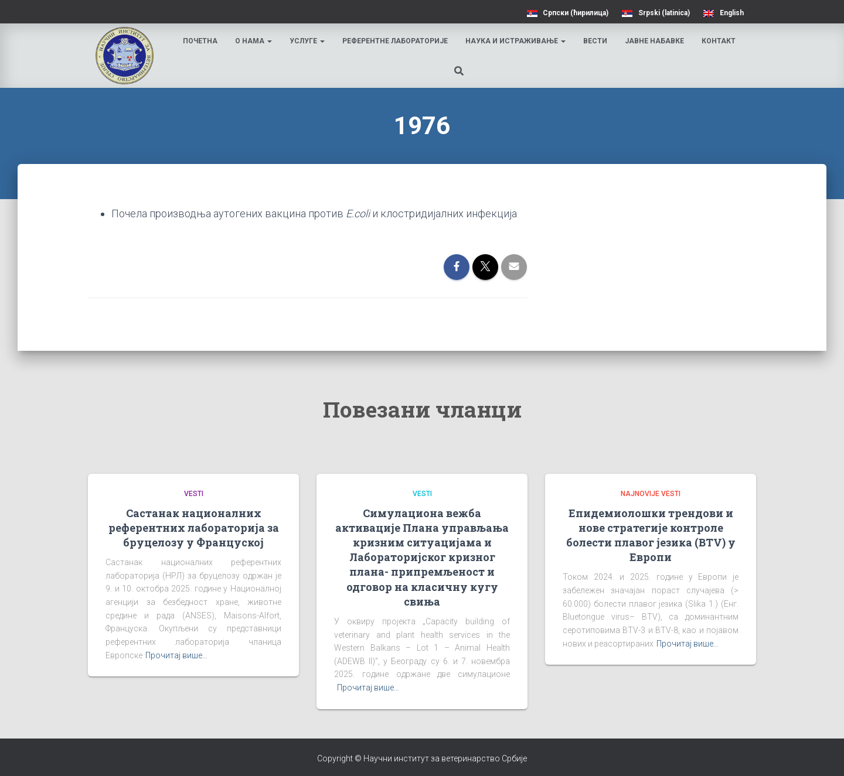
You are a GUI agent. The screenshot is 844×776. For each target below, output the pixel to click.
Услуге (307, 41)
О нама (254, 41)
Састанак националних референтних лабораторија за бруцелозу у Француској (193, 527)
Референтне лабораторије (395, 41)
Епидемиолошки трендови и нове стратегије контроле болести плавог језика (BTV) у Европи (651, 535)
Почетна (200, 41)
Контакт (719, 41)
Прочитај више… (176, 655)
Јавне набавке (655, 41)
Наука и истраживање (516, 41)
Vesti (193, 494)
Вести (596, 41)
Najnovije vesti (650, 494)
